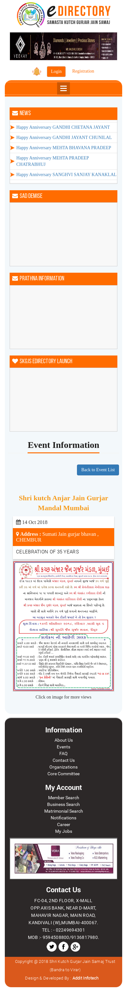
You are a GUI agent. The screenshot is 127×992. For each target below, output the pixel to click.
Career (63, 824)
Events (63, 746)
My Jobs (63, 831)
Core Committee (63, 773)
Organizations (63, 766)
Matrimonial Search (63, 811)
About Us (64, 740)
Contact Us (64, 760)
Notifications (63, 817)
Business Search (63, 804)
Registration (83, 71)
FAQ (63, 753)
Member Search (63, 797)
